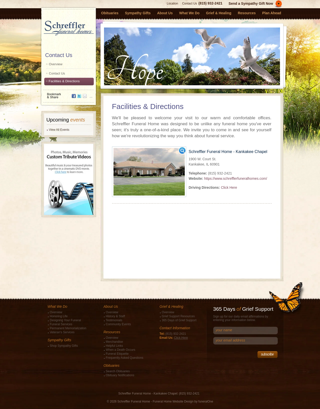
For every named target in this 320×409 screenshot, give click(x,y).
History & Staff (115, 316)
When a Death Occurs (120, 350)
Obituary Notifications (120, 375)
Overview (55, 64)
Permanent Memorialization (68, 328)
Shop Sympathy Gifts (64, 346)
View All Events (59, 130)
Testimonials (114, 320)
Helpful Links (114, 346)
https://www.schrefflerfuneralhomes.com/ (235, 178)
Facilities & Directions (64, 81)
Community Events (118, 324)
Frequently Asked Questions (124, 358)
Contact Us (189, 3)
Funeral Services (61, 324)
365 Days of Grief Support (179, 320)
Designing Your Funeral (65, 320)
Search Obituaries (118, 371)
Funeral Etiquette (117, 354)
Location (172, 3)
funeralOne (205, 401)
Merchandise (114, 342)
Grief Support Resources (178, 316)
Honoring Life (59, 316)
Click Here (229, 188)
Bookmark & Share (68, 94)
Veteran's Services (62, 332)
